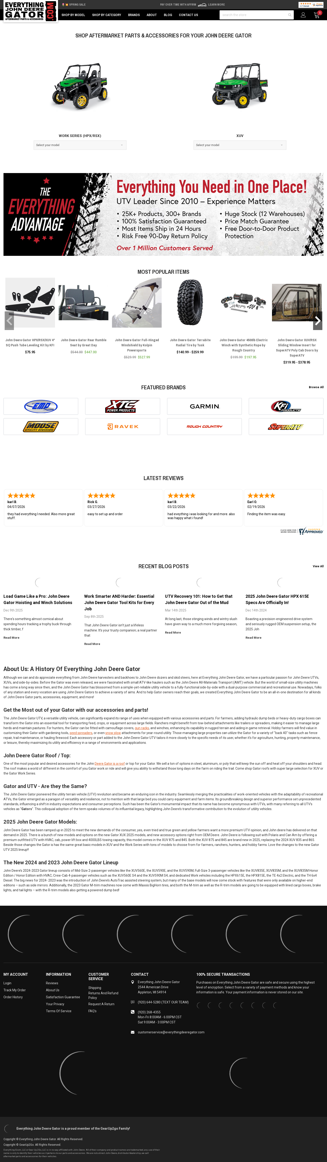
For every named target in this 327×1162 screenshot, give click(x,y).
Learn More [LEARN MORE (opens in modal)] (216, 5)
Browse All (316, 387)
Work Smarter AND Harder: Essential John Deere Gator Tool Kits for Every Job (119, 602)
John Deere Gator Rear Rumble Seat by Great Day (83, 342)
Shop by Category (106, 15)
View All (318, 566)
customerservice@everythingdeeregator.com (171, 1032)
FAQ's (92, 1011)
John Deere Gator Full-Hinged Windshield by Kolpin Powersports (137, 345)
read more (12, 637)
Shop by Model (73, 15)
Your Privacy (55, 1004)
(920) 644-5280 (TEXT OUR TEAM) (163, 1002)
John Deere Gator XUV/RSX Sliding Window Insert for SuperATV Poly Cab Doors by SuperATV (297, 347)
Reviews (52, 983)
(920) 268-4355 (149, 1012)
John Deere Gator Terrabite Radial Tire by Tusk (190, 342)
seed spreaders (81, 733)
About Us (52, 990)
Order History (13, 997)
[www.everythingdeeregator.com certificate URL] (301, 530)
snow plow (113, 733)
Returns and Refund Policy (103, 995)
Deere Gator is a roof (110, 763)
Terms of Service (58, 1011)
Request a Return (101, 1004)
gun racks (142, 728)
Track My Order (14, 990)
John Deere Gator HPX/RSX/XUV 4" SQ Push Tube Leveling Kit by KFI (30, 342)
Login (7, 983)
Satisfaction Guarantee (63, 997)
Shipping (94, 988)
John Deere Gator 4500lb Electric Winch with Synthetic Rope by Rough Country (244, 345)
